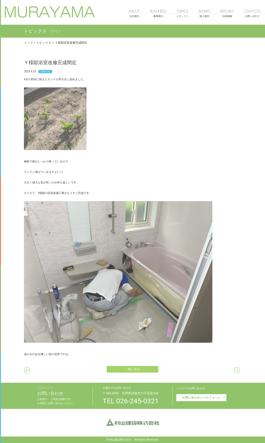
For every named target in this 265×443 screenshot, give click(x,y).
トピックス (43, 42)
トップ (28, 42)
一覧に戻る (132, 369)
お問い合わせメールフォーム (203, 397)
